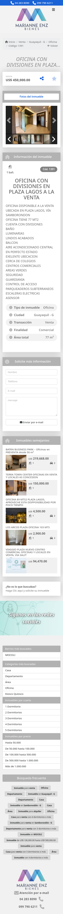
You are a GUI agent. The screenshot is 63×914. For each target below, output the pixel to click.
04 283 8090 (22, 3)
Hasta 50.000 (13, 742)
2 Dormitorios (13, 712)
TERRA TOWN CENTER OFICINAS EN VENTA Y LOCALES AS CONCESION (31, 476)
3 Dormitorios (13, 718)
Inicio (10, 41)
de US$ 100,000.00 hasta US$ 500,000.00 (31, 840)
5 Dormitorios (13, 730)
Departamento (14, 676)
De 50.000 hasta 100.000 (19, 748)
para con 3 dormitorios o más (31, 828)
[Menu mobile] (31, 19)
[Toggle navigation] (53, 10)
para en (31, 822)
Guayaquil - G (37, 41)
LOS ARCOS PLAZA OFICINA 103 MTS (28, 527)
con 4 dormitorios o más (31, 857)
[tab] (18, 97)
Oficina (53, 41)
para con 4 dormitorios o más (31, 817)
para (24, 788)
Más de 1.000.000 (15, 766)
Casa (8, 670)
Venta (22, 41)
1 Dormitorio (12, 706)
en (41, 794)
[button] (9, 120)
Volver (53, 45)
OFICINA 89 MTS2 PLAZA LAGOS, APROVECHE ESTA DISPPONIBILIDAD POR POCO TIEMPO (31, 502)
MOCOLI (10, 655)
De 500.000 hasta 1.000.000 (21, 760)
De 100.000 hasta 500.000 (20, 754)
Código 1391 (16, 45)
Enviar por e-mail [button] (31, 422)
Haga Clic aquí (14, 590)
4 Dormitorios (13, 724)
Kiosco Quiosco (14, 693)
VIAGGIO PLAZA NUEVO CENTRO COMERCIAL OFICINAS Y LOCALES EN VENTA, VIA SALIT (28, 552)
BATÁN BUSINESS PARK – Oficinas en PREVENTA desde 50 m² (28, 451)
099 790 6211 (45, 3)
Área (8, 682)
